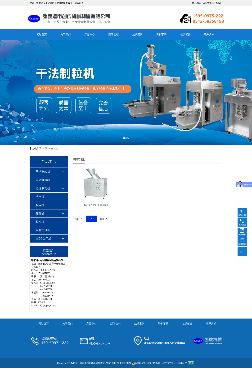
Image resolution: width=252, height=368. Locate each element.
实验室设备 (43, 230)
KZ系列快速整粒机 (96, 205)
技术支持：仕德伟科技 (175, 363)
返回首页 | (208, 3)
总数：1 (78, 219)
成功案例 (137, 34)
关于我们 (65, 34)
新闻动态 (113, 34)
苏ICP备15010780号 (121, 363)
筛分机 (40, 213)
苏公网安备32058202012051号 (148, 363)
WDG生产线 (43, 238)
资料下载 (161, 34)
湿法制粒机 (43, 188)
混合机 (40, 196)
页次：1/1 (104, 219)
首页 (45, 148)
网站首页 (41, 34)
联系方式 (209, 34)
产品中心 (89, 34)
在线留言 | (197, 3)
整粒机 (55, 148)
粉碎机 (40, 205)
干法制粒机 (43, 171)
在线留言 (185, 34)
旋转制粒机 (43, 180)
